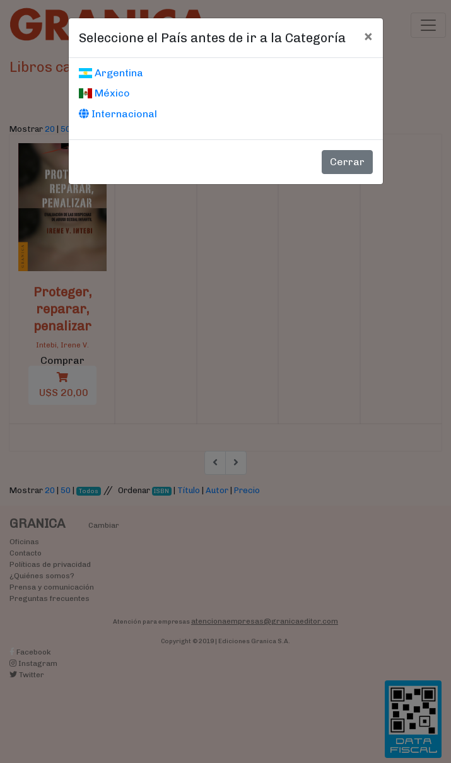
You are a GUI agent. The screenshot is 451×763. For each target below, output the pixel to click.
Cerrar (347, 162)
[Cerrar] (368, 36)
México (104, 93)
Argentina (111, 73)
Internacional (118, 114)
